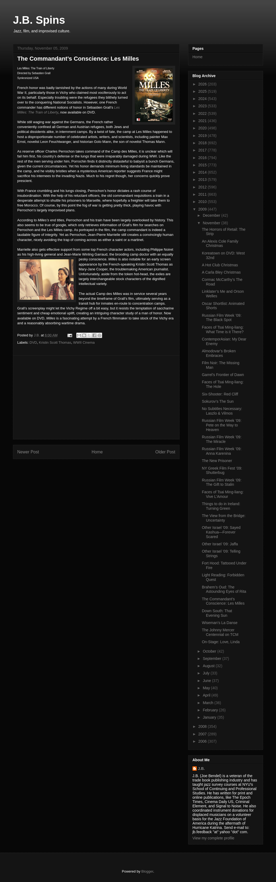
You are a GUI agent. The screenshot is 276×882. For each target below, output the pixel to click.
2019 (203, 135)
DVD (33, 342)
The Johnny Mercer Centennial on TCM (220, 632)
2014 (203, 172)
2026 (203, 84)
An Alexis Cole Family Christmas (220, 243)
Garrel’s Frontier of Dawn (223, 375)
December (212, 215)
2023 (203, 106)
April (207, 695)
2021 (203, 121)
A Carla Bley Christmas (221, 272)
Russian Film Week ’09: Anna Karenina (222, 451)
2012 (203, 187)
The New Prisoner (217, 461)
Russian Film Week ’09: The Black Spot (222, 317)
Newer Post (28, 452)
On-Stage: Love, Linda (221, 642)
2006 (203, 741)
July (207, 673)
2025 (203, 91)
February (211, 710)
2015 (203, 165)
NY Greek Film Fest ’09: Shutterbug (222, 470)
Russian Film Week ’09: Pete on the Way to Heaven (222, 425)
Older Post (165, 452)
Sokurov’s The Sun (218, 401)
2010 (203, 201)
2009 (203, 209)
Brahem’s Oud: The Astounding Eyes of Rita (224, 589)
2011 (203, 194)
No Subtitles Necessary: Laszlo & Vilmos (222, 410)
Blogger (147, 871)
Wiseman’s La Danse (219, 623)
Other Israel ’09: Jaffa (220, 544)
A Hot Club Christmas (220, 265)
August (209, 666)
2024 (203, 99)
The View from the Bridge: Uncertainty (224, 518)
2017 (203, 150)
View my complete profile (213, 838)
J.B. (201, 768)
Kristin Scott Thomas (55, 342)
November (212, 223)
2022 (203, 113)
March (208, 703)
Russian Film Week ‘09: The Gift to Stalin (222, 482)
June (207, 680)
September (212, 658)
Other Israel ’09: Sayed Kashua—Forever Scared (221, 532)
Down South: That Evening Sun (217, 613)
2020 (203, 128)
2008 (203, 726)
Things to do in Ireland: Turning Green (221, 506)
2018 (203, 143)
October (210, 651)
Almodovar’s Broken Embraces (219, 353)
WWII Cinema (84, 342)
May (207, 688)
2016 (203, 158)
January (210, 717)
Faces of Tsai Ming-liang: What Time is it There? (223, 329)
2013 (203, 179)
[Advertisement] (96, 397)
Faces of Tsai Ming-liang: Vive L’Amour (223, 494)
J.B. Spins (39, 20)
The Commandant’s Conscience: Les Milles (223, 601)
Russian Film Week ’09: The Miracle (222, 439)
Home (97, 452)
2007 (203, 734)
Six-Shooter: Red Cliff (220, 394)
